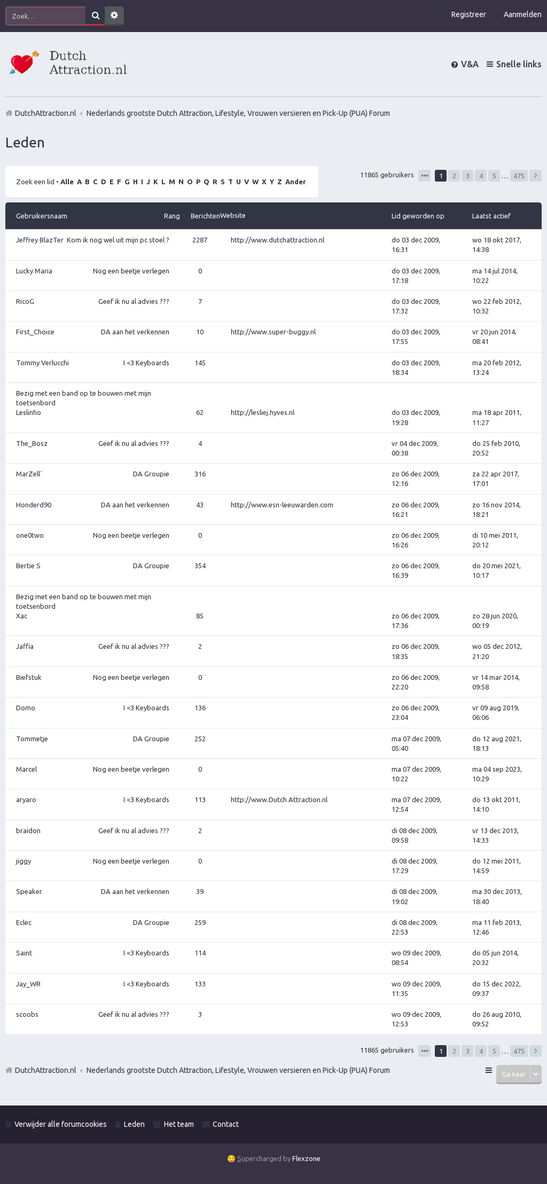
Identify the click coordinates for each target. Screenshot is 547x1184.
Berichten (205, 215)
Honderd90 (33, 504)
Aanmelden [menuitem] (523, 14)
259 (200, 922)
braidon (28, 830)
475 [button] (519, 175)
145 (200, 362)
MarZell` (29, 473)
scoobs (27, 1014)
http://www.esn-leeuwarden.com (282, 504)
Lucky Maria (34, 271)
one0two (30, 535)
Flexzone (306, 1158)
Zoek (95, 16)
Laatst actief (491, 215)
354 (200, 565)
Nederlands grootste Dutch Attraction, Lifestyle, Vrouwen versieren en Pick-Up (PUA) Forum (238, 1070)
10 (200, 331)
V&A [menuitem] (470, 64)
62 (200, 412)
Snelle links (519, 64)
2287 (199, 240)
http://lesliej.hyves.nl (262, 412)
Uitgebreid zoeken (114, 16)
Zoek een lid (35, 181)
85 (200, 616)
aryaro (26, 799)
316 (200, 473)
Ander (295, 181)
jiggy (23, 861)
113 (200, 799)
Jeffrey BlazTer (40, 240)
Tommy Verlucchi (42, 362)
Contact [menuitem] (226, 1124)
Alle (67, 181)
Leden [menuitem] (134, 1124)
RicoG (25, 301)
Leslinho (28, 412)
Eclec (24, 922)
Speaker (29, 891)
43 (200, 504)
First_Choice (35, 331)
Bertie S (28, 565)
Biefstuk (29, 677)
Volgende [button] (535, 176)
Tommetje (32, 738)
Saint (24, 952)
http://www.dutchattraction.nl (277, 240)
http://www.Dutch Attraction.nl (279, 799)
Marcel (26, 769)
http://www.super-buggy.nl (273, 331)
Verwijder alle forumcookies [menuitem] (60, 1124)
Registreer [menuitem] (468, 14)
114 (200, 952)
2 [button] (454, 175)
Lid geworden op (418, 215)
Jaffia (25, 646)
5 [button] (494, 175)
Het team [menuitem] (179, 1124)
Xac (21, 616)
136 (200, 707)
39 (200, 891)
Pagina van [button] (424, 176)
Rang (172, 215)
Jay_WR (28, 983)
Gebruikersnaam (41, 215)
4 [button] (481, 175)
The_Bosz (32, 443)
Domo (25, 707)
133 (200, 983)
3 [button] (468, 175)
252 (200, 738)
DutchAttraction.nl (45, 1070)
